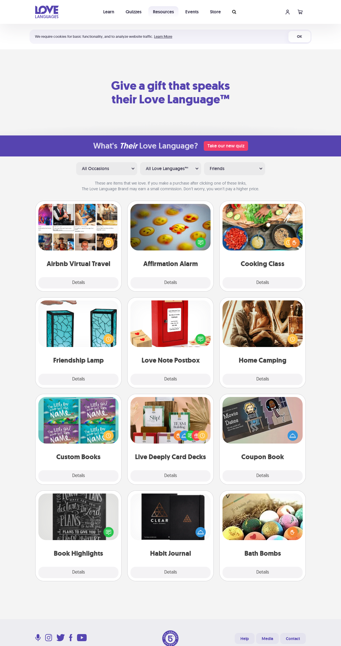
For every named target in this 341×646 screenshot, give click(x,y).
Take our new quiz (225, 146)
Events (192, 12)
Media (267, 638)
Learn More (163, 36)
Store (215, 12)
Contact (293, 638)
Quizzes (134, 12)
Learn (108, 12)
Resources (163, 12)
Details (78, 283)
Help (244, 638)
